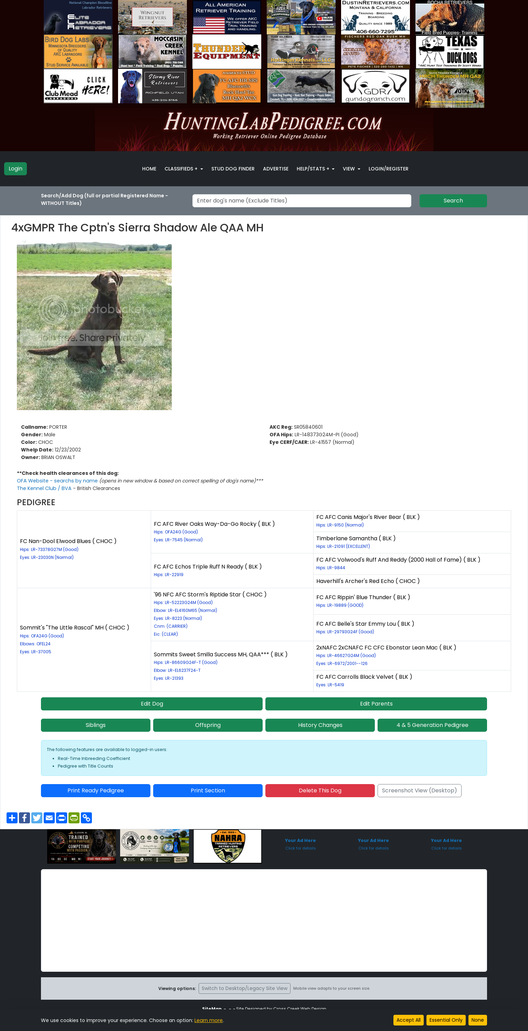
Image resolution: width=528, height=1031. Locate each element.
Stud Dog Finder (233, 168)
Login (15, 169)
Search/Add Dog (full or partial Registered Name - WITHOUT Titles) (104, 199)
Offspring (208, 725)
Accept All (409, 1020)
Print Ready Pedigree (95, 790)
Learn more (208, 1020)
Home (149, 168)
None (478, 1020)
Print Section (208, 790)
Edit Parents (376, 704)
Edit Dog (152, 704)
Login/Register (389, 168)
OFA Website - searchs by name (56, 480)
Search (453, 201)
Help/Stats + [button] (314, 168)
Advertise (275, 168)
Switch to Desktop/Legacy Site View (244, 988)
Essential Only (446, 1020)
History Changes (320, 725)
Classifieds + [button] (182, 168)
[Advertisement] (264, 920)
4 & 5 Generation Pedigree (432, 725)
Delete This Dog (320, 790)
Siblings (96, 725)
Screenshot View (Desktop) (419, 790)
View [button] (349, 168)
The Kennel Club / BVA (44, 488)
